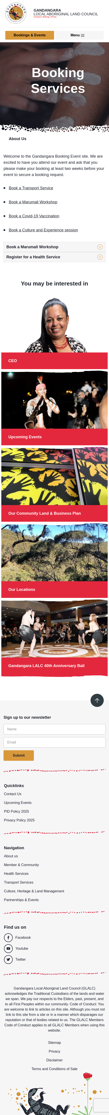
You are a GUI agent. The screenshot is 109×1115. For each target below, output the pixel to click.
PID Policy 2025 (16, 811)
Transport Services (18, 882)
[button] (54, 247)
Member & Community (21, 865)
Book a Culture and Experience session (43, 230)
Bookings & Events (30, 35)
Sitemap (54, 1043)
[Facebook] (53, 937)
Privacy (54, 1051)
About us (11, 856)
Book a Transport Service (31, 188)
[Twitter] (54, 959)
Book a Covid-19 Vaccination (34, 216)
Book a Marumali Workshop (33, 202)
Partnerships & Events (21, 900)
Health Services (16, 873)
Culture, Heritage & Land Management (34, 891)
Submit (19, 755)
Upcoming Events (17, 803)
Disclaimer (54, 1060)
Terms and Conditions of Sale (55, 1069)
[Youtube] (53, 948)
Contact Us (12, 794)
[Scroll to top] (97, 700)
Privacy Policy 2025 (19, 820)
